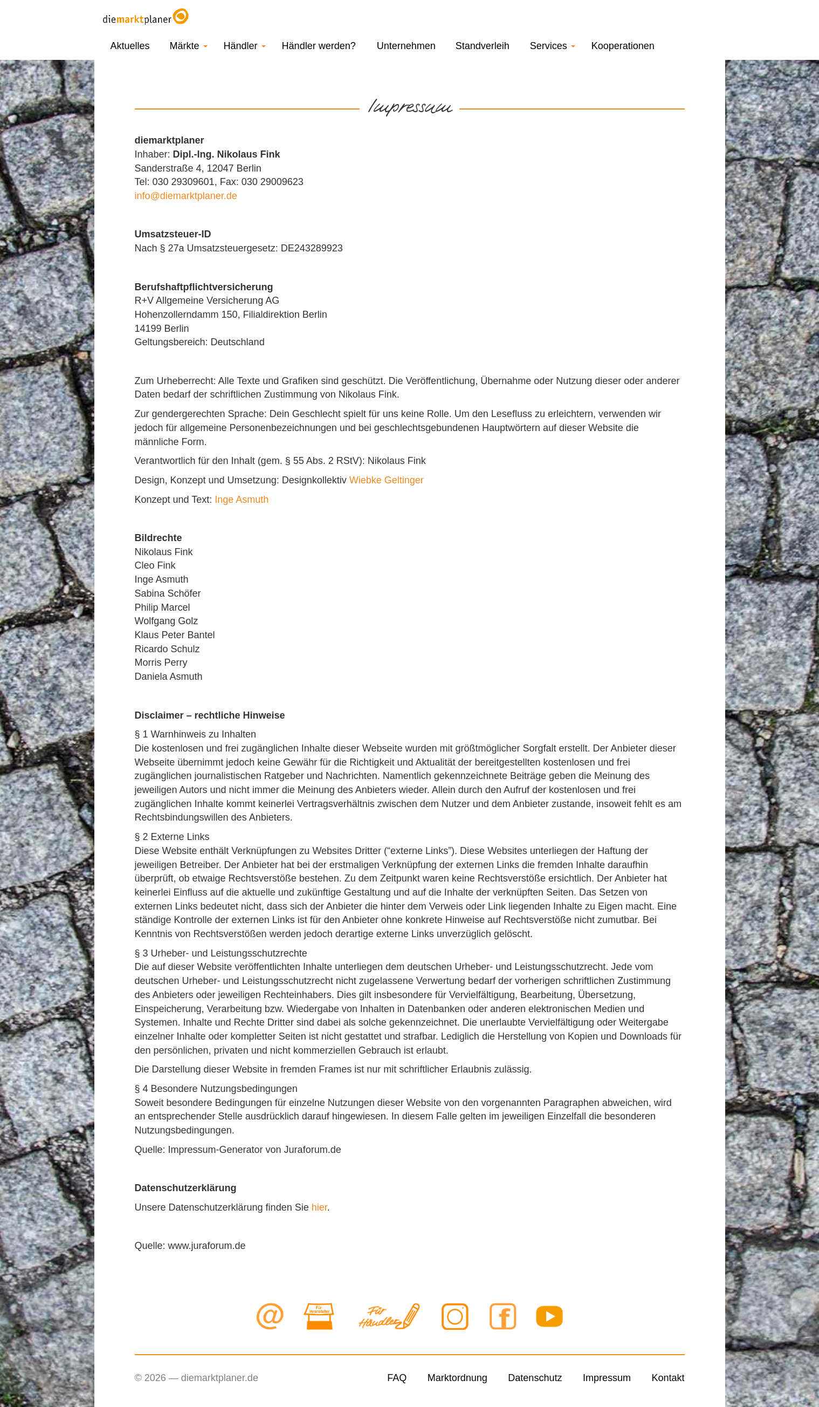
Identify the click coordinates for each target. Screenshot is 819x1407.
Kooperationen (623, 45)
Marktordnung (457, 1377)
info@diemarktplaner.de (186, 195)
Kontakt (667, 1377)
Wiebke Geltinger (386, 480)
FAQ (397, 1377)
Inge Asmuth (242, 499)
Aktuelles (130, 45)
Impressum (607, 1377)
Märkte (189, 45)
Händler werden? (319, 45)
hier (319, 1207)
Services (552, 45)
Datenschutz (535, 1377)
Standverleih (483, 45)
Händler (245, 45)
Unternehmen (406, 45)
